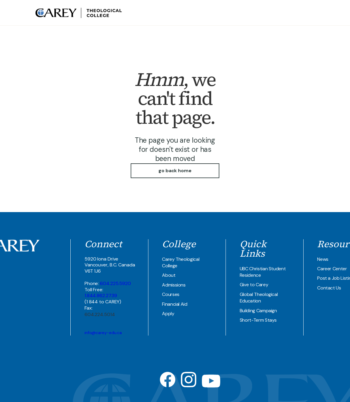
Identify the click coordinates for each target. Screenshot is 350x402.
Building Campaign (258, 310)
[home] (79, 13)
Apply (168, 313)
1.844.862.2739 (101, 295)
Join (310, 12)
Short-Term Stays (258, 320)
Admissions (173, 285)
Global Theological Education (259, 297)
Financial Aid (174, 304)
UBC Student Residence (264, 12)
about (188, 12)
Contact (297, 12)
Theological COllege (217, 12)
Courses (170, 294)
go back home (175, 170)
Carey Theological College (180, 262)
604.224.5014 (100, 314)
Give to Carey (254, 284)
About (168, 275)
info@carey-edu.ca (103, 332)
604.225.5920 (115, 283)
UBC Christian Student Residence (263, 272)
